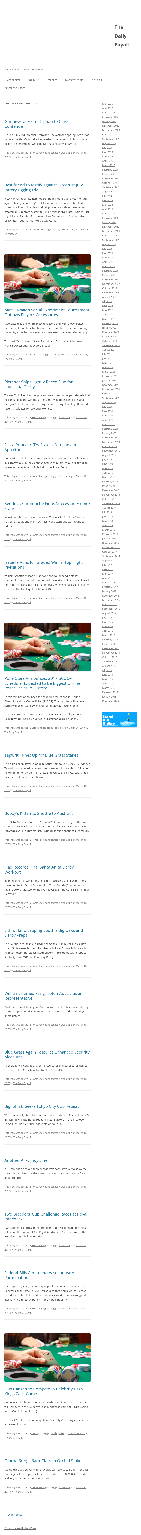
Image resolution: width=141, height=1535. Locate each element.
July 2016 (107, 617)
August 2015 (109, 666)
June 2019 (107, 463)
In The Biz (96, 80)
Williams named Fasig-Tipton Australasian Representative (43, 995)
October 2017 (109, 551)
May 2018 (107, 521)
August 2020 (109, 402)
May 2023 (107, 257)
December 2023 (110, 226)
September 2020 (111, 398)
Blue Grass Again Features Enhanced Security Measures (47, 1054)
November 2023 (111, 231)
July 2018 (107, 512)
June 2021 (107, 358)
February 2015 (110, 692)
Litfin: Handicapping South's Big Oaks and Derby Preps (43, 932)
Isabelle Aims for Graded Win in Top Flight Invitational (43, 564)
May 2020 (107, 415)
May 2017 (107, 573)
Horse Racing (38, 152)
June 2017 (107, 569)
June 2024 (107, 200)
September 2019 (111, 450)
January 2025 (109, 174)
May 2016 (107, 626)
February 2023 (110, 270)
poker (61, 354)
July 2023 (107, 248)
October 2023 (109, 235)
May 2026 (107, 103)
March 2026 (108, 112)
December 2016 (110, 595)
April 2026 (107, 108)
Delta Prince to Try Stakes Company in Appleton (40, 447)
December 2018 (110, 490)
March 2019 (108, 477)
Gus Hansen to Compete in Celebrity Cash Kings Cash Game (43, 1391)
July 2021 (107, 354)
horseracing (65, 152)
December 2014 (110, 701)
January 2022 (109, 327)
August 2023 (109, 244)
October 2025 (109, 134)
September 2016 (111, 608)
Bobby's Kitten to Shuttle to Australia (39, 813)
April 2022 (107, 314)
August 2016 (109, 613)
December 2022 (110, 279)
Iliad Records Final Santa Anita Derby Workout (39, 869)
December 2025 (110, 125)
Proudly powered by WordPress (20, 1528)
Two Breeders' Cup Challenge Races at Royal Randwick (45, 1216)
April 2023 (107, 261)
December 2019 (110, 437)
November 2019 (111, 442)
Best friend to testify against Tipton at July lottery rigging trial (43, 187)
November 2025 (111, 130)
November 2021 (111, 336)
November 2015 (111, 652)
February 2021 (110, 376)
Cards (34, 354)
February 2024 (110, 218)
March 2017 (108, 582)
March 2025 (108, 165)
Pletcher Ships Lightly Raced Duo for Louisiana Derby (38, 384)
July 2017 (107, 564)
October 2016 (109, 604)
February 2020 (110, 428)
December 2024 (110, 178)
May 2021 (107, 362)
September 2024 (111, 187)
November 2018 (111, 494)
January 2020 (109, 433)
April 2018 (107, 525)
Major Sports (12, 80)
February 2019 (110, 481)
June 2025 (107, 152)
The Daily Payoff (22, 157)
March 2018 (108, 529)
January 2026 (109, 121)
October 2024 (109, 182)
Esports (52, 80)
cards (54, 354)
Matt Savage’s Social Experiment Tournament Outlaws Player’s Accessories (46, 312)
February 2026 (110, 117)
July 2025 (107, 147)
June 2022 (107, 305)
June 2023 (107, 253)
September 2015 (111, 661)
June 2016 (107, 622)
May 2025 (107, 156)
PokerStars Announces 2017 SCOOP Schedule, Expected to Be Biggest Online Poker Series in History (42, 683)
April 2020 (107, 420)
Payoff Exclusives (14, 88)
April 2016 (107, 630)
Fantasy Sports (74, 80)
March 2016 (108, 635)
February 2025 (110, 169)
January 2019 (109, 485)
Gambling (34, 80)
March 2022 (108, 319)
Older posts (13, 1514)
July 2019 (107, 459)
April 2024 (107, 209)
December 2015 (110, 648)
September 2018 (111, 503)
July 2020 (107, 406)
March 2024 (108, 213)
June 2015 (107, 674)
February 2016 (110, 639)
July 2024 (107, 196)
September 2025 (111, 139)
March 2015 (108, 687)
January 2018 (109, 538)
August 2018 (109, 507)
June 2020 (107, 411)
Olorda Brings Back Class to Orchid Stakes (43, 1460)
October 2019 (109, 446)
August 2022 (109, 297)
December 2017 (110, 543)
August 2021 (109, 349)
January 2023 (109, 275)
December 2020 (110, 384)
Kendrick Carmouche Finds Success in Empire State (47, 506)
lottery (56, 229)
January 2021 (109, 380)
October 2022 (109, 288)
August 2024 (109, 191)
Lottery (35, 229)
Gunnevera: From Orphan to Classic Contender (38, 124)
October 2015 (109, 657)
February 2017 (110, 586)
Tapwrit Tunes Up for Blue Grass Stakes (41, 755)
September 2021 (111, 345)
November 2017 (111, 547)
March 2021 (108, 371)
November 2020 (111, 389)
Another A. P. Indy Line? (26, 1160)
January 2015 (109, 696)
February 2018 (110, 534)
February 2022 (110, 323)
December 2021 (110, 332)
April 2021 (107, 367)
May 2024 (107, 204)
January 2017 (109, 591)
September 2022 (111, 292)
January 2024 (109, 222)
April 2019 (107, 472)
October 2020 (109, 393)
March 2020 (108, 424)
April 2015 (107, 683)
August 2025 (109, 143)
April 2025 (107, 160)
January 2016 (109, 644)
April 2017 (107, 578)
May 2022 (107, 310)
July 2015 (107, 670)
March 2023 (108, 266)
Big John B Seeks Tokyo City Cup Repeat (41, 1106)
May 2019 (107, 468)
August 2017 (109, 560)
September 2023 (111, 240)
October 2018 (109, 499)
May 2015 (107, 679)
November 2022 (111, 283)
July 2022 (107, 301)
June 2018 (107, 516)
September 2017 (111, 556)
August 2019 (109, 455)
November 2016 (111, 600)
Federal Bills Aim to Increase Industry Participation (39, 1275)
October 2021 (109, 341)
